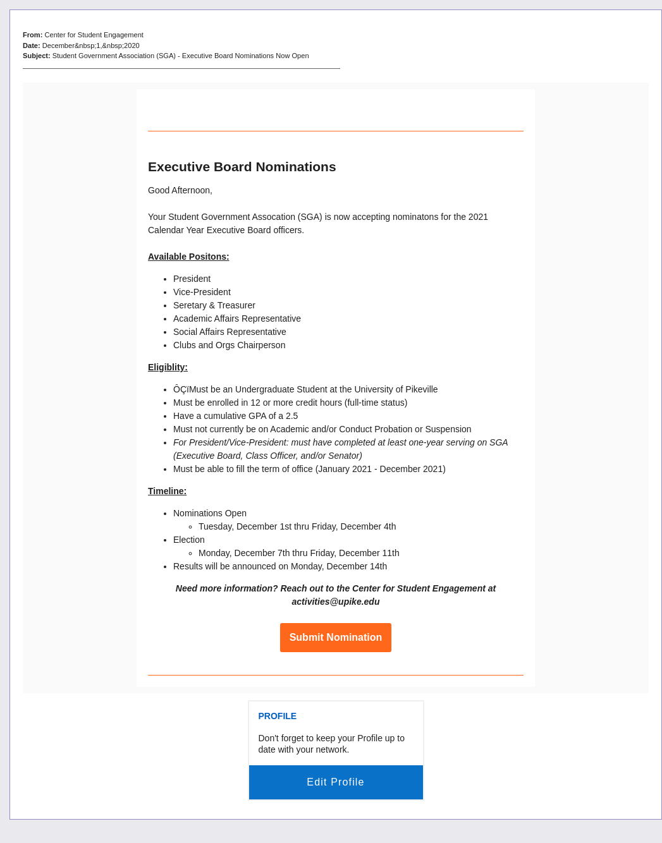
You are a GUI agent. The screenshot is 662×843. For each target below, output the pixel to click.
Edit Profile (335, 782)
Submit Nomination (336, 638)
